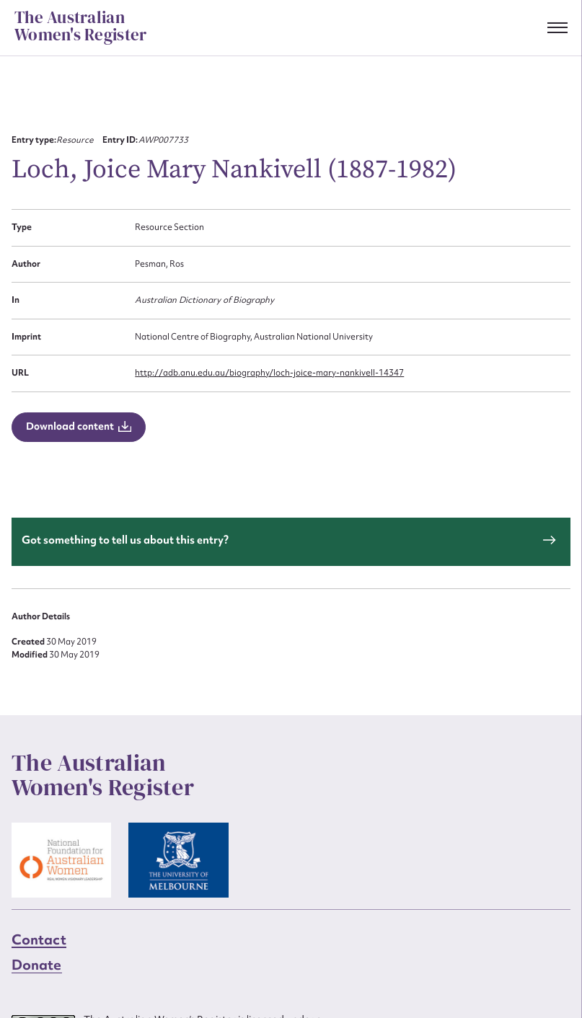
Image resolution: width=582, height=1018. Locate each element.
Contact (39, 939)
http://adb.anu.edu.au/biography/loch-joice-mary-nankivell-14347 (269, 373)
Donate (37, 964)
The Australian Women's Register (80, 26)
